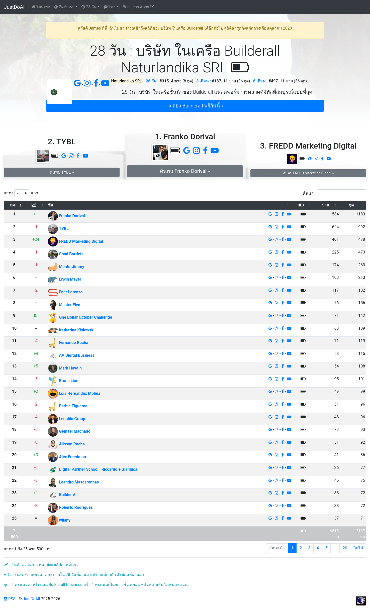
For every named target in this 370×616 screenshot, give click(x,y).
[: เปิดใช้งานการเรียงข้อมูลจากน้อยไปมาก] (36, 205)
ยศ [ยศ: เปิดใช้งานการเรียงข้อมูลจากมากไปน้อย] (12, 205)
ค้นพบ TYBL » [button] (62, 172)
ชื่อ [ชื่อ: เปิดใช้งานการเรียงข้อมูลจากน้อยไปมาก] (50, 205)
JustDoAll (15, 7)
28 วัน (89, 7)
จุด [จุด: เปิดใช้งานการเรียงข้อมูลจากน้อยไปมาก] (351, 205)
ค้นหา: (334, 193)
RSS (10, 598)
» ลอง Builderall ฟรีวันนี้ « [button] (196, 106)
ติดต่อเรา (64, 7)
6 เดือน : (260, 81)
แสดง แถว (21, 193)
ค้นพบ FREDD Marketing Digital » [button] (308, 173)
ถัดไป (358, 548)
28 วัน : (152, 81)
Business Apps (138, 7)
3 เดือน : (203, 81)
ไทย (110, 7)
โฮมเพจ (41, 7)
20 (345, 548)
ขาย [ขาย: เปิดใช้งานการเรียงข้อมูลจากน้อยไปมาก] (325, 205)
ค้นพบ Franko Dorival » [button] (185, 171)
